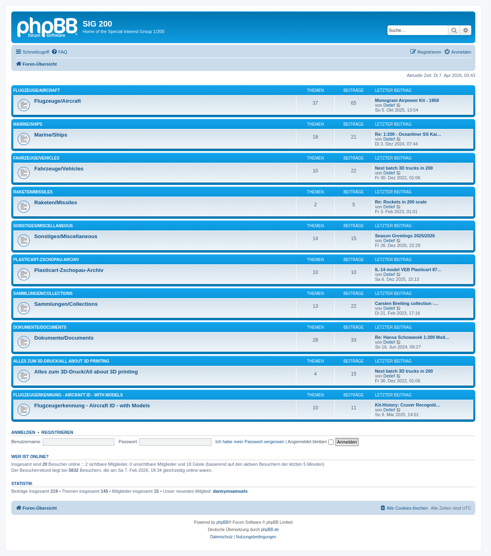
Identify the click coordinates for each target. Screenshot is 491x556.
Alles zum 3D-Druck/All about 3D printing (61, 361)
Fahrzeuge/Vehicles (36, 158)
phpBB (222, 522)
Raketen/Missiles (33, 192)
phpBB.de (270, 529)
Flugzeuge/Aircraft (36, 90)
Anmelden (23, 432)
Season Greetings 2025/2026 (405, 235)
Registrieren (57, 432)
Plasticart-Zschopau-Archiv (46, 259)
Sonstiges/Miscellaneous (43, 226)
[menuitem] (59, 52)
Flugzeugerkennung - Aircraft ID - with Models (68, 395)
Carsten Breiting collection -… (407, 303)
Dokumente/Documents (39, 327)
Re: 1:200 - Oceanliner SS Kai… (408, 134)
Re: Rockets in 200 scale (401, 201)
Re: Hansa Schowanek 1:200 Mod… (412, 337)
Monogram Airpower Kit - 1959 (407, 100)
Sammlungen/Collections (43, 293)
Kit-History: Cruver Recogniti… (408, 404)
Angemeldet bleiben (310, 441)
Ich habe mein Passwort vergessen (249, 441)
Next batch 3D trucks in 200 (404, 168)
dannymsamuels (230, 491)
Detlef (389, 105)
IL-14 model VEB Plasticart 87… (408, 269)
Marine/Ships (27, 124)
